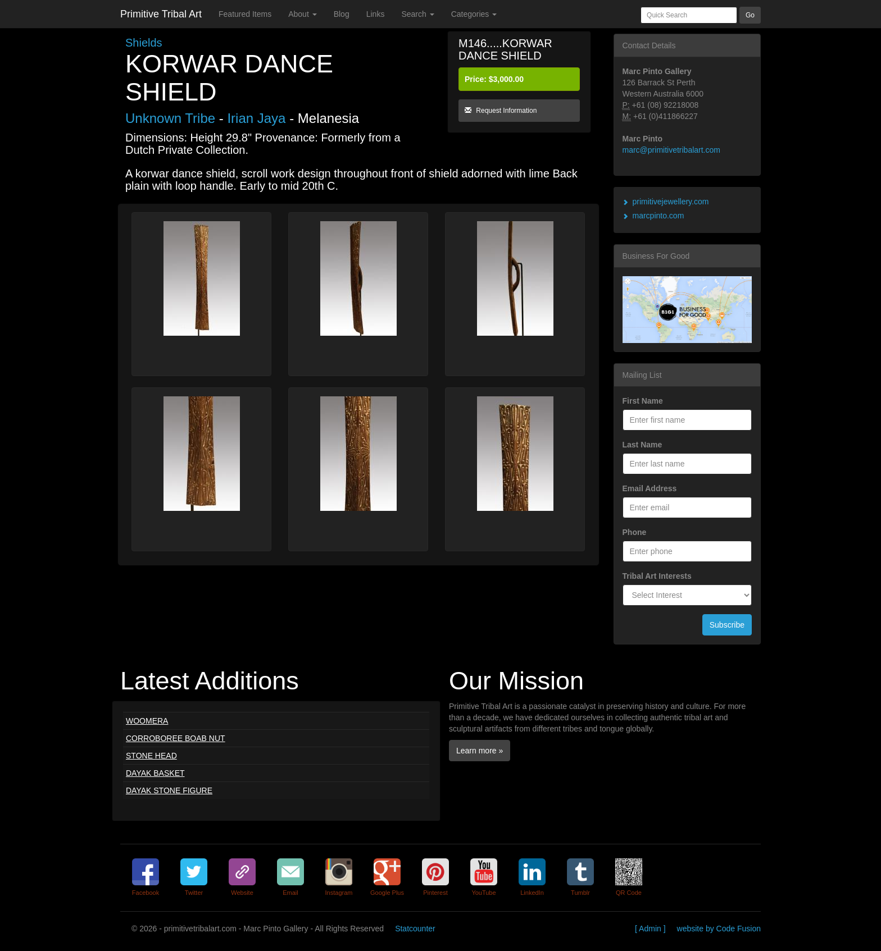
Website (242, 892)
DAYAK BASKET (155, 773)
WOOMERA (147, 720)
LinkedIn (532, 892)
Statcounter (415, 928)
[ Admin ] (650, 928)
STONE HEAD (151, 755)
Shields (143, 42)
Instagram (339, 892)
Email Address (650, 488)
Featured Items (245, 14)
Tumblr (580, 892)
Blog (341, 14)
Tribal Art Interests (657, 575)
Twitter (194, 892)
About (302, 14)
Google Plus (387, 892)
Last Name (642, 444)
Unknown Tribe (170, 118)
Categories (474, 14)
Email (290, 892)
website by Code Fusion (719, 928)
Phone (635, 532)
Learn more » (479, 750)
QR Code (629, 892)
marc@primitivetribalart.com (671, 149)
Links (375, 14)
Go (750, 15)
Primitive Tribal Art (161, 14)
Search (417, 14)
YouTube (483, 892)
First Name (643, 400)
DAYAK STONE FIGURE (169, 790)
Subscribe (727, 624)
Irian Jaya (256, 118)
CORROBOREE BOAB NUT (175, 738)
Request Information (501, 111)
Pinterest (435, 892)
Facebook (145, 892)
